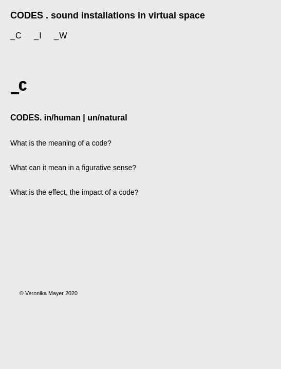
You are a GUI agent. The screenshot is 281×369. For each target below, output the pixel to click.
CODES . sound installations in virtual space (107, 15)
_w (60, 35)
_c (16, 35)
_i (38, 35)
